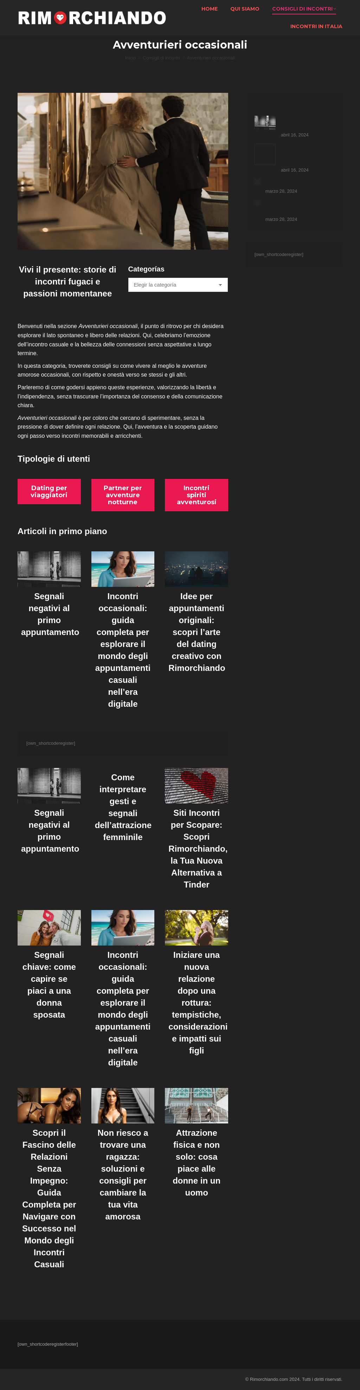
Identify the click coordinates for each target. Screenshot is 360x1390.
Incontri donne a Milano (289, 182)
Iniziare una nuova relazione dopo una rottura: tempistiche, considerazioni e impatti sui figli (197, 1002)
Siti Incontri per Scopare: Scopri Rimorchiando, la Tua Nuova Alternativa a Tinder (197, 848)
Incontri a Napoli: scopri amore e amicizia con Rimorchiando (298, 207)
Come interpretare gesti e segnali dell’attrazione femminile (307, 154)
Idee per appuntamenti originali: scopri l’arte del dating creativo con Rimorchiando (196, 632)
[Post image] (265, 123)
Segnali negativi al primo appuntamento (306, 122)
